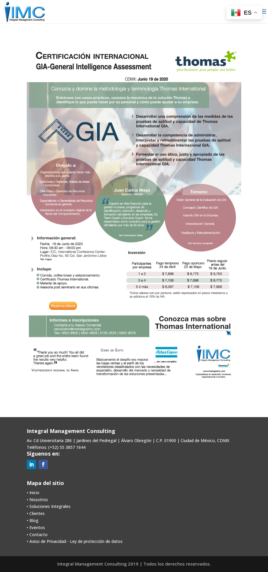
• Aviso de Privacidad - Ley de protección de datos (75, 541)
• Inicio (33, 492)
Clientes (37, 513)
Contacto (38, 534)
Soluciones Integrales (50, 506)
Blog (33, 520)
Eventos (37, 527)
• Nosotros (37, 499)
